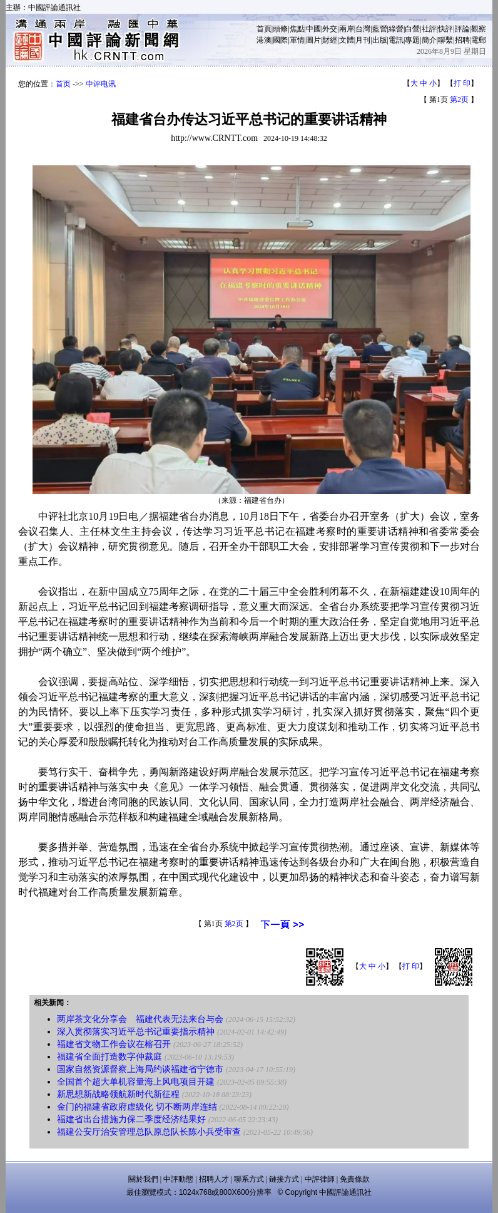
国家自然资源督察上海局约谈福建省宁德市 (140, 1069)
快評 (445, 28)
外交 (329, 28)
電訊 (396, 40)
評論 (462, 28)
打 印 (462, 83)
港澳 (264, 40)
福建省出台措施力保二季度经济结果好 (131, 1119)
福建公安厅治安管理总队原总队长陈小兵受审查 (149, 1132)
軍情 (297, 40)
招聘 (462, 40)
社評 (429, 28)
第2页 (459, 99)
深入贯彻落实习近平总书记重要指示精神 (136, 1031)
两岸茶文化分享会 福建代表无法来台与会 (140, 1019)
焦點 (297, 28)
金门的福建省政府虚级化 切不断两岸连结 (137, 1107)
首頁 (264, 28)
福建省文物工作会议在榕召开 (114, 1044)
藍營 (379, 28)
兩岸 (346, 28)
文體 (346, 40)
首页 (63, 84)
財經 (329, 40)
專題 (412, 40)
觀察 (478, 28)
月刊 (362, 40)
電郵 (478, 40)
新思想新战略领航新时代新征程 (118, 1094)
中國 (313, 28)
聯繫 (445, 40)
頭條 (280, 28)
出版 (379, 40)
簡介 (429, 40)
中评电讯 (101, 84)
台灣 (362, 28)
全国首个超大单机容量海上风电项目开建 (136, 1082)
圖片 (313, 40)
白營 (412, 28)
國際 (280, 40)
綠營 (396, 28)
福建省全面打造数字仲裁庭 (109, 1056)
